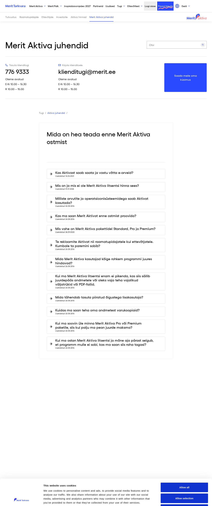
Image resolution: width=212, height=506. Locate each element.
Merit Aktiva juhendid (101, 16)
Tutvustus (10, 16)
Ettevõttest (133, 5)
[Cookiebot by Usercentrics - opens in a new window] (21, 499)
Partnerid (98, 5)
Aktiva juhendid (56, 112)
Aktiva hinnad (78, 16)
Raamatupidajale (29, 16)
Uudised (110, 5)
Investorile (62, 16)
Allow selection (184, 473)
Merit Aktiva (36, 5)
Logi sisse (150, 5)
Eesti (184, 5)
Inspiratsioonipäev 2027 (77, 5)
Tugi (119, 5)
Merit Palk (53, 5)
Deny (184, 484)
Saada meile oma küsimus (185, 77)
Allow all (184, 462)
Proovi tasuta (165, 5)
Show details (174, 499)
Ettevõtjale (47, 16)
